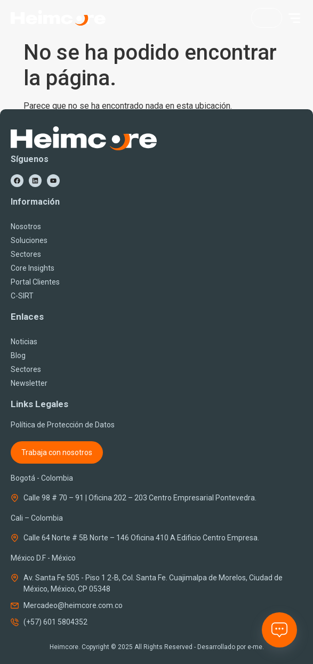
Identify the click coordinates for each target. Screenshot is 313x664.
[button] (294, 18)
